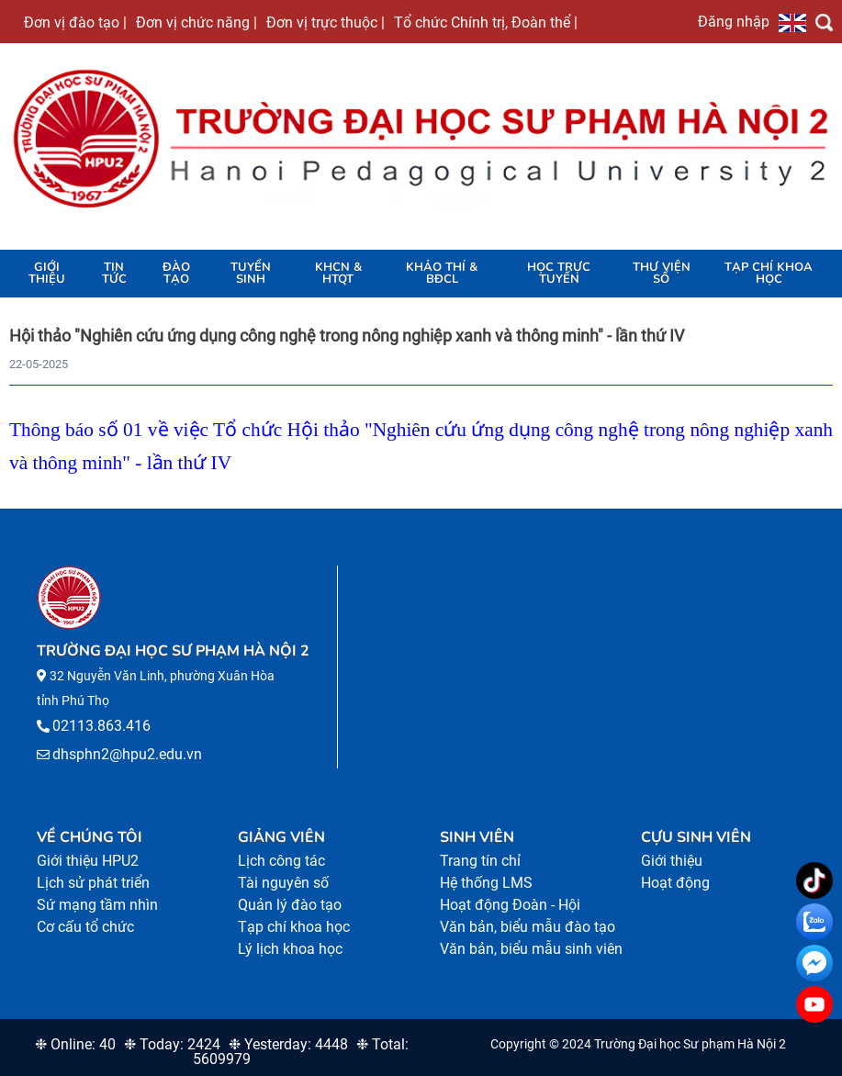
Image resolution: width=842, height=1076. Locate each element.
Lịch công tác (281, 860)
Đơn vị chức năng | (196, 22)
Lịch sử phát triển (93, 882)
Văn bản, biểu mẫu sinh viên (531, 949)
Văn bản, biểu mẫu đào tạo (527, 927)
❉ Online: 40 (75, 1044)
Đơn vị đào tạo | (75, 22)
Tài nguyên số (283, 882)
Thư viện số (661, 273)
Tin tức (114, 273)
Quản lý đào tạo (290, 904)
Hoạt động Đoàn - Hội (510, 904)
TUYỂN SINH (250, 273)
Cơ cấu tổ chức (85, 927)
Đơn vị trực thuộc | (325, 22)
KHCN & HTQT (338, 273)
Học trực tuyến (558, 273)
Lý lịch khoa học (290, 949)
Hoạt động (675, 882)
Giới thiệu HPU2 (88, 860)
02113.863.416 (101, 725)
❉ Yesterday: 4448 (288, 1044)
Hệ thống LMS (486, 882)
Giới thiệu (46, 273)
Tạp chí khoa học (768, 273)
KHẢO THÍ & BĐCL (441, 273)
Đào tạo (176, 273)
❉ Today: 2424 (172, 1044)
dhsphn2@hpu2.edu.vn (127, 754)
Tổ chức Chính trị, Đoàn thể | (486, 22)
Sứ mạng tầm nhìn (97, 904)
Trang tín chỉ (480, 860)
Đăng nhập (733, 21)
